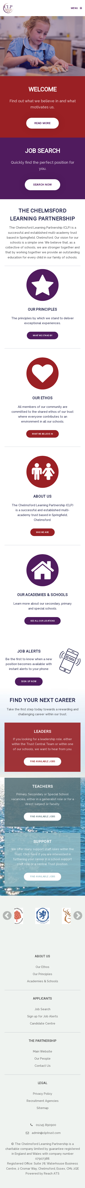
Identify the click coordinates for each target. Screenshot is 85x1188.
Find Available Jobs (42, 765)
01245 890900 (46, 1129)
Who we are (42, 535)
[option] (42, 920)
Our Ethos (42, 971)
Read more (42, 123)
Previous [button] (7, 920)
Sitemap (43, 1112)
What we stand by (42, 337)
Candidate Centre (42, 1027)
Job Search (42, 1013)
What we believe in (42, 436)
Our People (42, 1062)
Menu (74, 8)
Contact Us (43, 1070)
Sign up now (28, 685)
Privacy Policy (42, 1097)
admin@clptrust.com (46, 1137)
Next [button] (78, 920)
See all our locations (42, 624)
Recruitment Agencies (43, 1105)
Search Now (42, 186)
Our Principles (42, 978)
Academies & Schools (42, 985)
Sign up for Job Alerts (42, 1020)
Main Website (42, 1055)
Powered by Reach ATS (42, 1177)
